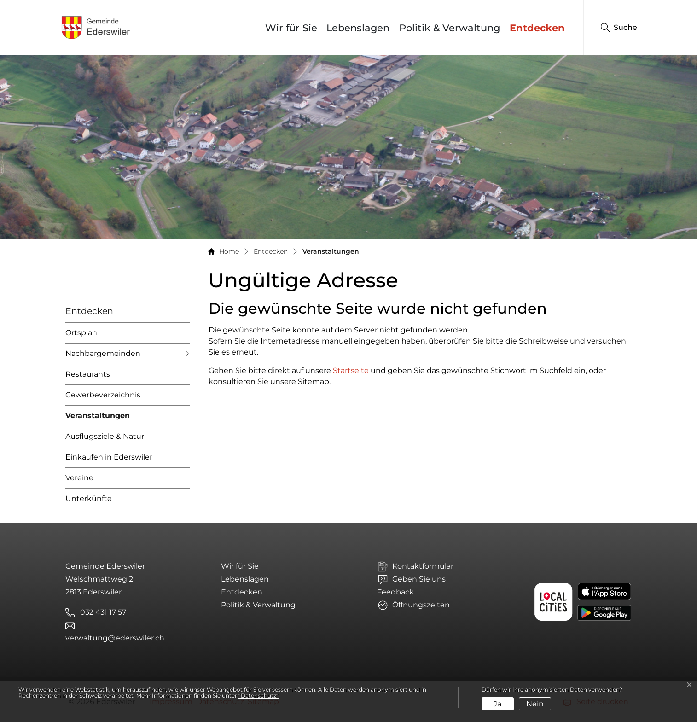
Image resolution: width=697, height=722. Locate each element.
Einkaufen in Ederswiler (108, 457)
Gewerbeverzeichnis (102, 394)
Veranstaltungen (97, 418)
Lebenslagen (357, 28)
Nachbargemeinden (102, 353)
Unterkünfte (88, 498)
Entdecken (537, 28)
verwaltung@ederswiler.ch (114, 638)
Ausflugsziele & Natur (104, 436)
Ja (497, 703)
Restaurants (87, 374)
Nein (535, 703)
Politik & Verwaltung (449, 28)
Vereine (79, 477)
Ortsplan (81, 332)
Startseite (351, 370)
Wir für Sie (291, 28)
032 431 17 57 (103, 612)
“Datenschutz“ (258, 695)
